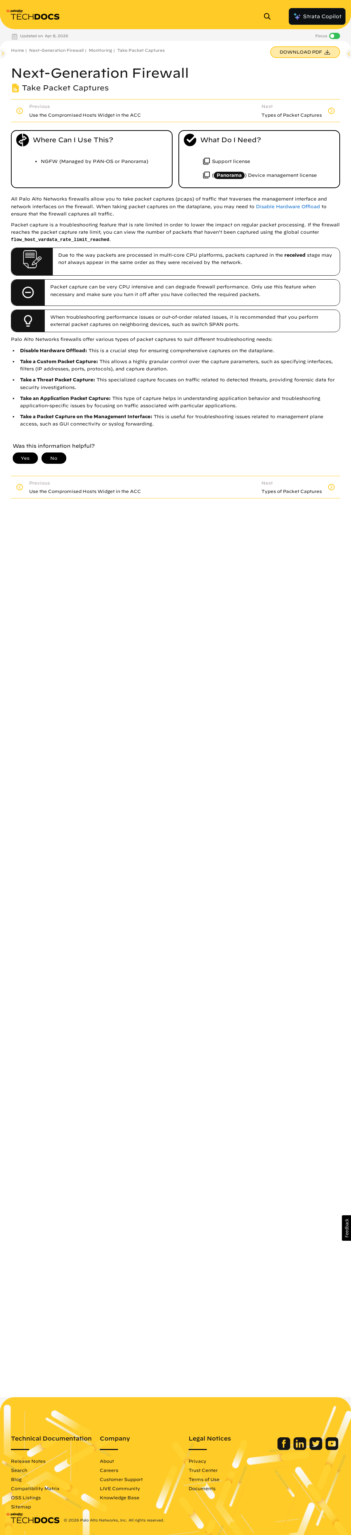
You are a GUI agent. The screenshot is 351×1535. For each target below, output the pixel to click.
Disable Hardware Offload (288, 206)
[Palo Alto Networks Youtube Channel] (332, 1448)
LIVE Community (120, 1488)
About (107, 1461)
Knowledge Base (119, 1497)
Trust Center (203, 1470)
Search (19, 1470)
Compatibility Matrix (35, 1488)
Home (17, 50)
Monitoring (100, 50)
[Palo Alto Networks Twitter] (316, 1448)
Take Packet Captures (141, 50)
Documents (202, 1488)
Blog (16, 1479)
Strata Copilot (317, 16)
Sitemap (21, 1506)
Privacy (197, 1461)
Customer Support (121, 1479)
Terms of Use (204, 1479)
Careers (109, 1470)
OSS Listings (26, 1497)
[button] (346, 1228)
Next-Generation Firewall (56, 50)
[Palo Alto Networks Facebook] (284, 1448)
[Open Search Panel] (269, 16)
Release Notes (28, 1461)
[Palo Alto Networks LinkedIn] (300, 1448)
